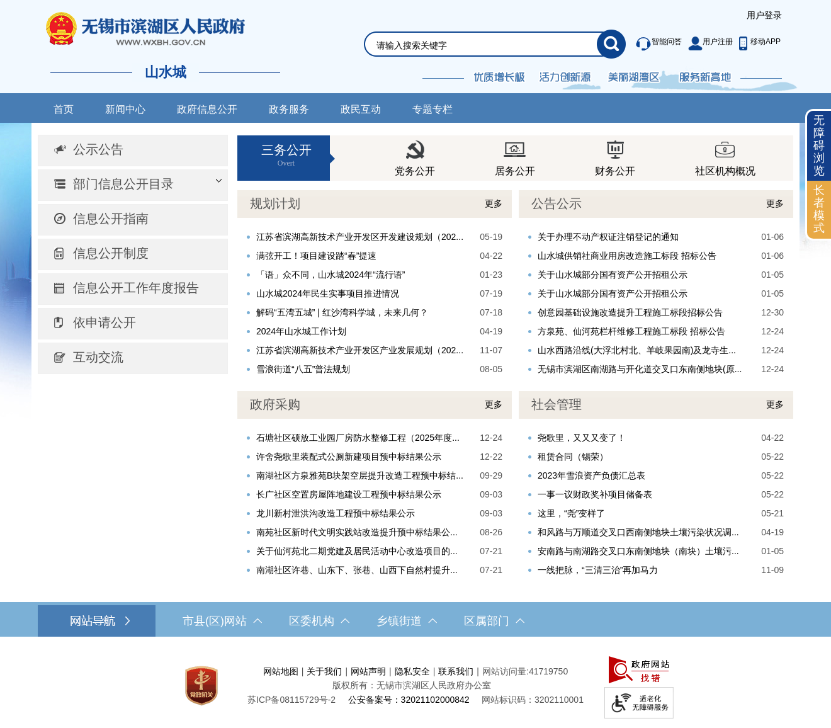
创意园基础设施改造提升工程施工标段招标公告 (630, 312)
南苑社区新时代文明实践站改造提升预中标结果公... (357, 532)
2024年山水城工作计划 (301, 331)
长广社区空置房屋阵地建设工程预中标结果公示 (348, 494)
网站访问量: (505, 671)
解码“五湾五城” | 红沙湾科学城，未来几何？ (342, 312)
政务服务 (289, 109)
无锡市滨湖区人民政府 (162, 28)
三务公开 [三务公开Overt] (286, 155)
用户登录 (764, 15)
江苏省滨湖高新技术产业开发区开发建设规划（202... (359, 237)
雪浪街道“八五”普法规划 (303, 369)
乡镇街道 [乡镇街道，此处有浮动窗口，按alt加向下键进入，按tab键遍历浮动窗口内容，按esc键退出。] (406, 621)
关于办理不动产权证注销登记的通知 (608, 237)
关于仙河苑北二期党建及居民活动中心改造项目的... (357, 551)
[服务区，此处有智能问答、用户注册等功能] (705, 44)
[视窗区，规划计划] (374, 284)
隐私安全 (412, 671)
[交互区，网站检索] (480, 29)
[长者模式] (819, 209)
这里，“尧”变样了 (571, 513)
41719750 (548, 671)
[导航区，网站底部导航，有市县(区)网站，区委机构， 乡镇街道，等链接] (415, 621)
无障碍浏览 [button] (819, 145)
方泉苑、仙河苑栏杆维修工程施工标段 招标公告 (631, 331)
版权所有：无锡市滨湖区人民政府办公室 (411, 685)
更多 (493, 203)
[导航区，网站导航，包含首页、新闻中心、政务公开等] (415, 108)
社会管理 (556, 404)
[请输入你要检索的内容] (486, 45)
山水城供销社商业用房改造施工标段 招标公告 (627, 256)
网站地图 (280, 671)
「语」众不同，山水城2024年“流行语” (330, 275)
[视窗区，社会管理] (656, 485)
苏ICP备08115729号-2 (291, 700)
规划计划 (275, 203)
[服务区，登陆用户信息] (764, 15)
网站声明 (368, 671)
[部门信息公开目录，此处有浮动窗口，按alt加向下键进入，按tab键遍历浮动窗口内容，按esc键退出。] (133, 185)
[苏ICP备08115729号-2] (291, 700)
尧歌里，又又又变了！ (582, 438)
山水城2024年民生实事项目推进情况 (327, 293)
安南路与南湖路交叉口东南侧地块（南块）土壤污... (638, 551)
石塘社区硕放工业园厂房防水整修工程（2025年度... (358, 438)
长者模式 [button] (819, 209)
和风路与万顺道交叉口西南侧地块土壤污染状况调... (638, 532)
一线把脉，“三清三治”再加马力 (598, 570)
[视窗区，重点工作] (374, 485)
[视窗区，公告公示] (656, 284)
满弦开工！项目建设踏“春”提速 (316, 256)
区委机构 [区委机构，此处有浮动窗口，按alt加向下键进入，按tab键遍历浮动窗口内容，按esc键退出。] (319, 621)
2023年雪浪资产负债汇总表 (591, 475)
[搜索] (611, 44)
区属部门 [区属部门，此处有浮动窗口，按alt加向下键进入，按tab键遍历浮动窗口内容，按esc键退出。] (494, 621)
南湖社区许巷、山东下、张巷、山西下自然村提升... (357, 570)
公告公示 (556, 203)
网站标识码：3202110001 (533, 700)
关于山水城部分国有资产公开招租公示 (612, 275)
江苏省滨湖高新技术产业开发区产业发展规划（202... (359, 350)
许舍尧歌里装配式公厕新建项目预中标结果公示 (348, 457)
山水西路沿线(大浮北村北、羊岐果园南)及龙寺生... (637, 350)
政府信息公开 (207, 109)
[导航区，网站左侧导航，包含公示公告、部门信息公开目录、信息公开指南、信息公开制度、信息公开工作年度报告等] (133, 255)
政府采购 (275, 404)
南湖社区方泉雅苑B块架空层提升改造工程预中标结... (359, 475)
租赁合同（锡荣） (573, 457)
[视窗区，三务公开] (515, 158)
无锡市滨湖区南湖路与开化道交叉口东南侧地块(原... (640, 369)
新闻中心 (125, 109)
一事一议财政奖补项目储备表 (595, 494)
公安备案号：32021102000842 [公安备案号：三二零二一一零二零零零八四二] (409, 700)
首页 (64, 109)
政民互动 (361, 109)
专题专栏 (432, 109)
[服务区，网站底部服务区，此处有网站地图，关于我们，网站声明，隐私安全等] (415, 685)
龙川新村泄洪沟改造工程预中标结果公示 (335, 513)
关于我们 (324, 671)
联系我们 (455, 671)
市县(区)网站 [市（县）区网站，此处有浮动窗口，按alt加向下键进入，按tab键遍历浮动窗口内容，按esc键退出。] (222, 621)
